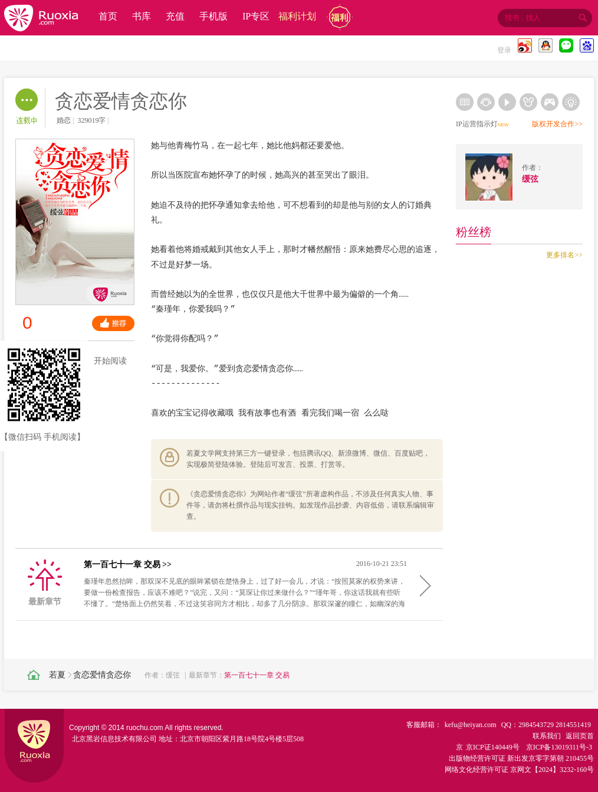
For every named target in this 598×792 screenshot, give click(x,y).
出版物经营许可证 (477, 758)
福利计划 (297, 16)
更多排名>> (564, 255)
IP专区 (256, 16)
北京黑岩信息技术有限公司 (114, 739)
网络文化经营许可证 (476, 769)
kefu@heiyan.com (471, 725)
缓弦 (173, 675)
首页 (107, 16)
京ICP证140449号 (493, 747)
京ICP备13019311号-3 (559, 747)
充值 (175, 16)
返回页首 (580, 736)
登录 (504, 50)
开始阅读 (102, 361)
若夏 (57, 674)
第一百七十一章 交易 (257, 675)
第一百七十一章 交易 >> (128, 564)
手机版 (213, 16)
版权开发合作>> (557, 124)
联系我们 (547, 736)
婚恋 (64, 120)
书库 (141, 16)
